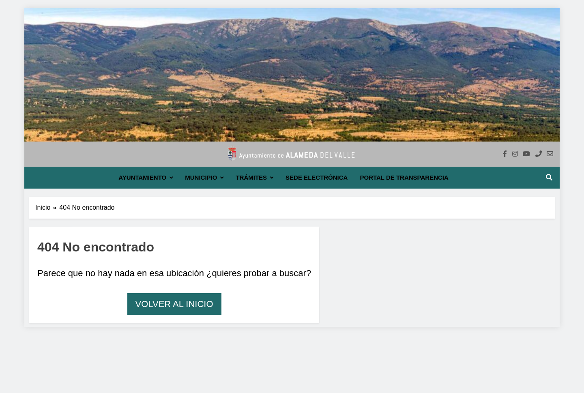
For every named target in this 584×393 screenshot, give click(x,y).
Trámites (251, 177)
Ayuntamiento (142, 177)
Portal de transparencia (404, 177)
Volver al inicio (174, 304)
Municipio (201, 177)
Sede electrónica (317, 177)
